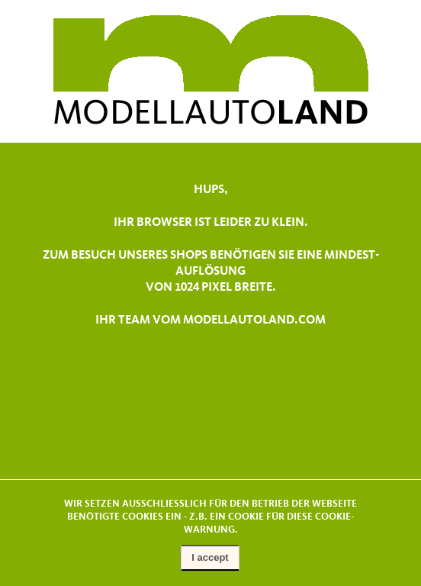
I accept (209, 557)
